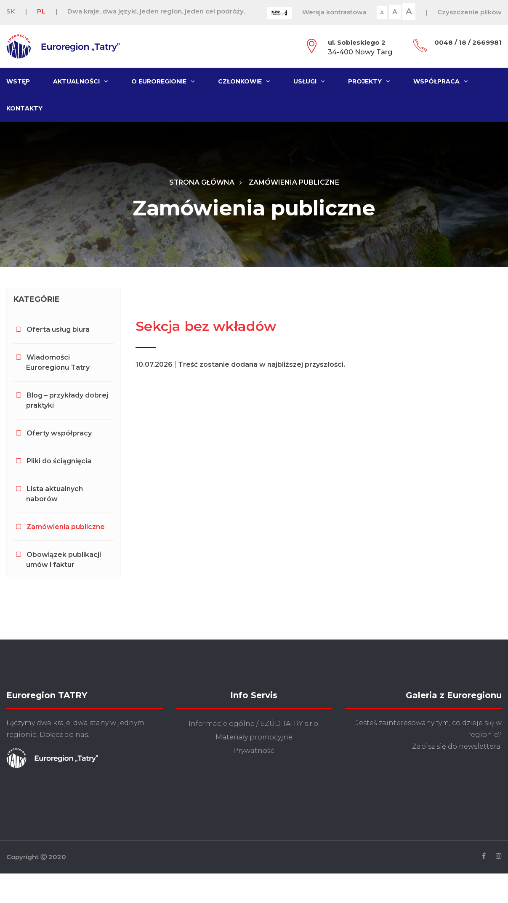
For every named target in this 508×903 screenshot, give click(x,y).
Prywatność (253, 751)
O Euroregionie (163, 81)
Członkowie (244, 81)
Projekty (369, 81)
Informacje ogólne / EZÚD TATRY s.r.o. (254, 724)
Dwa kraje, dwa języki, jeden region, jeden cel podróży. (156, 11)
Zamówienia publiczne (294, 182)
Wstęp (18, 81)
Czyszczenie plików (469, 12)
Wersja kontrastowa (334, 12)
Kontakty (24, 108)
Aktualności (80, 81)
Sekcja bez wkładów (206, 326)
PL (41, 11)
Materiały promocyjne (254, 738)
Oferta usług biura (58, 330)
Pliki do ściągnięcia (59, 462)
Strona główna (201, 182)
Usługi (309, 81)
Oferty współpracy (59, 434)
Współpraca (440, 81)
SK (10, 11)
